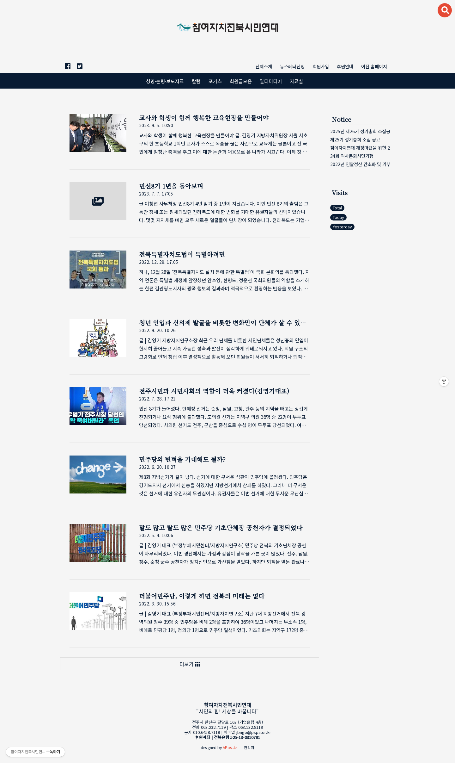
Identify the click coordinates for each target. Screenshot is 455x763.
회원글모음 (241, 81)
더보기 (189, 664)
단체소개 (264, 66)
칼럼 (196, 81)
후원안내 (345, 66)
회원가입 (320, 66)
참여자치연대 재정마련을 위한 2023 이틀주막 (360, 147)
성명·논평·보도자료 (165, 81)
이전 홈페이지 (374, 66)
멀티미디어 (271, 81)
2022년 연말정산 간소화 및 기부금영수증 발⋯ (360, 164)
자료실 (296, 81)
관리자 (249, 747)
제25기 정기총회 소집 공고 (355, 139)
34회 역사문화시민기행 (351, 155)
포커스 (215, 81)
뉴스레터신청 (292, 66)
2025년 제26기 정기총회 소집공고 (360, 131)
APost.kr (230, 747)
